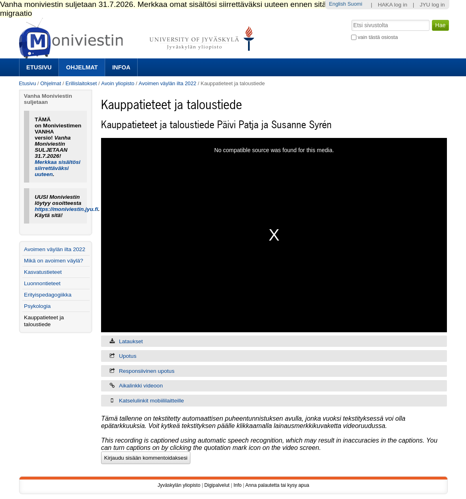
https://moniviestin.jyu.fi (66, 209)
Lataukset (131, 341)
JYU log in (432, 5)
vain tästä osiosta (378, 37)
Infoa (121, 67)
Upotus (127, 356)
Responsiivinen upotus (147, 371)
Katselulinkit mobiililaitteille (151, 401)
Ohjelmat (82, 67)
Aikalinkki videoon (141, 386)
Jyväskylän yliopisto (178, 485)
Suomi (354, 4)
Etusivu (39, 67)
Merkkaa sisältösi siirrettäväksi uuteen (57, 168)
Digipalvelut (216, 485)
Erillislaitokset (81, 83)
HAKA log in (393, 5)
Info (237, 485)
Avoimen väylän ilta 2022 (167, 83)
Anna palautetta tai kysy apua (277, 485)
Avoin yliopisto (117, 83)
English (337, 4)
